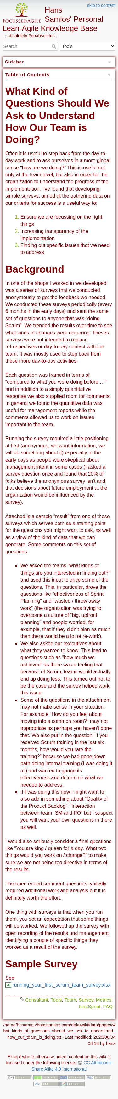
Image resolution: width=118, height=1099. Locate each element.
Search (55, 46)
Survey (86, 999)
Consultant (36, 999)
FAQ (108, 1006)
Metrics (103, 999)
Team (70, 999)
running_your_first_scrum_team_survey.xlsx (61, 985)
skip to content (101, 5)
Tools (56, 999)
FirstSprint (89, 1006)
